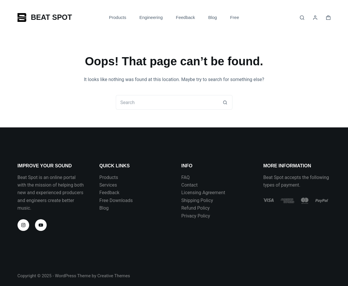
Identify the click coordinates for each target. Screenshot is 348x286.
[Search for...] (167, 102)
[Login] (315, 17)
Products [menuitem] (117, 17)
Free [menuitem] (234, 17)
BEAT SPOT (51, 17)
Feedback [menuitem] (185, 17)
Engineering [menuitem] (151, 17)
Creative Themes (113, 275)
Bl (101, 208)
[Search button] (225, 102)
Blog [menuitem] (212, 17)
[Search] (302, 17)
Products (108, 177)
